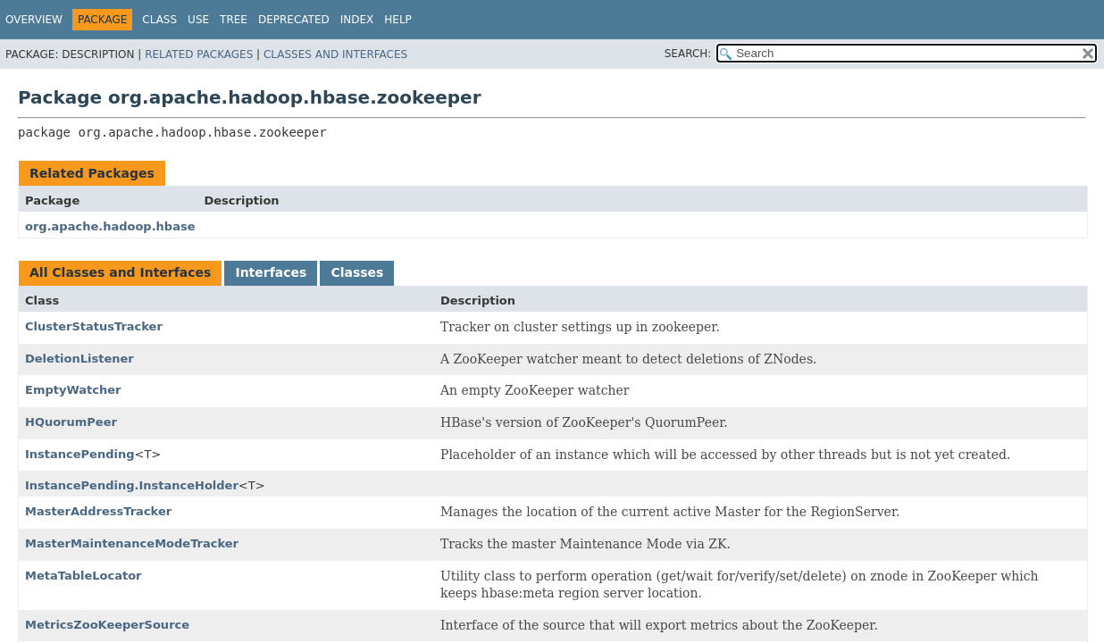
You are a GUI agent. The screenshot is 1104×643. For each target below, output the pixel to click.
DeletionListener (79, 358)
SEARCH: (688, 53)
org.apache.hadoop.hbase (110, 226)
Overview (34, 19)
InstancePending (80, 454)
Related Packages (199, 54)
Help (398, 19)
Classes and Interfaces (335, 54)
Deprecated (294, 19)
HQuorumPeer (71, 422)
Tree (233, 19)
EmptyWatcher (73, 390)
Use (198, 19)
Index (357, 19)
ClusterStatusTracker (94, 326)
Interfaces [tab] (270, 272)
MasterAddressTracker (98, 511)
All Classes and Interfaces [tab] (120, 272)
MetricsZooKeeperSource (107, 624)
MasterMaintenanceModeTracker (131, 543)
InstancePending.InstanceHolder (131, 485)
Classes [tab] (356, 272)
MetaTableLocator (83, 575)
